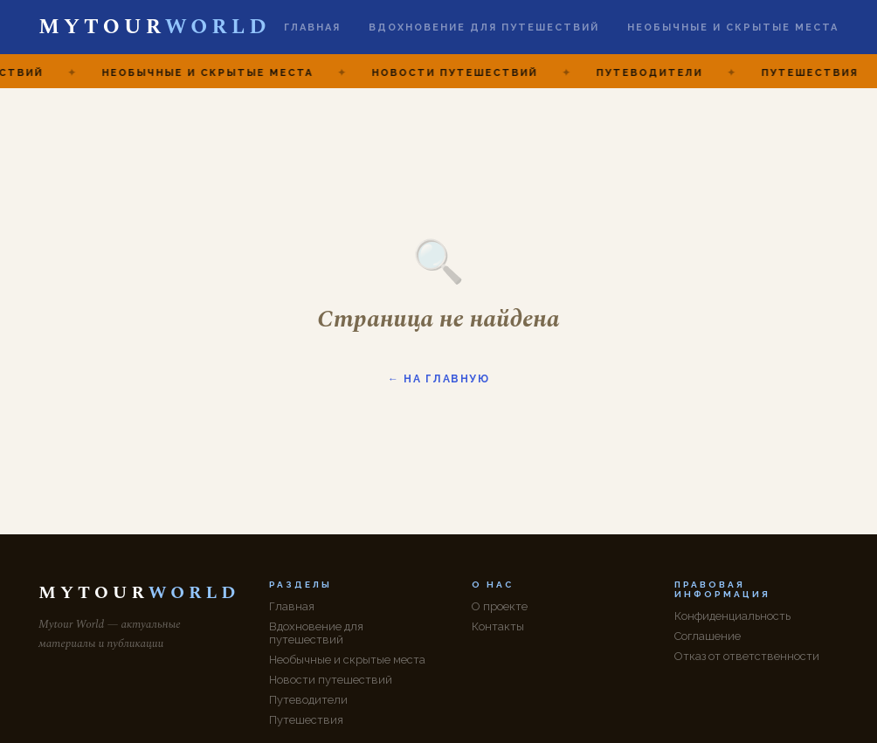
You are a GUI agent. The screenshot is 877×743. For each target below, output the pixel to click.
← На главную (438, 379)
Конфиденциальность (732, 616)
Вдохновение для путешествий (484, 27)
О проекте (500, 606)
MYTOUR (154, 27)
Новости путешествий (330, 679)
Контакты (498, 626)
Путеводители (308, 699)
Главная (312, 27)
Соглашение (707, 636)
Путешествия (306, 719)
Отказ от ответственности (746, 656)
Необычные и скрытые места (733, 27)
